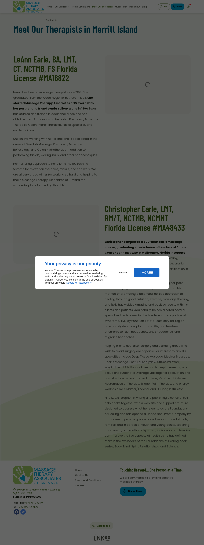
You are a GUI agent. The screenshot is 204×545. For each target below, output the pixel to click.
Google (70, 282)
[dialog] (102, 272)
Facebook (83, 282)
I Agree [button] (146, 272)
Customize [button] (122, 272)
